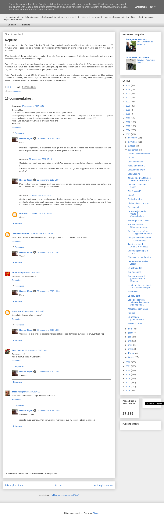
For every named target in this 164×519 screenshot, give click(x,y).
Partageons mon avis (136, 39)
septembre (133, 150)
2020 (128, 106)
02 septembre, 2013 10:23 (33, 311)
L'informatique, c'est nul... (139, 203)
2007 (128, 382)
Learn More (141, 7)
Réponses (19, 133)
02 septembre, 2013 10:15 (40, 159)
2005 (128, 390)
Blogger (96, 513)
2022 (128, 97)
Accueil (59, 485)
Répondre (16, 127)
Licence (26, 25)
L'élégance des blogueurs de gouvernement (139, 238)
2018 (128, 114)
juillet (130, 333)
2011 (128, 366)
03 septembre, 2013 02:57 (40, 195)
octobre (132, 146)
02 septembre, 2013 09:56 (33, 106)
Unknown (23, 213)
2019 (128, 110)
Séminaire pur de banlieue (140, 257)
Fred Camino (18, 350)
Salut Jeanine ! (135, 174)
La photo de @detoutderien (136, 318)
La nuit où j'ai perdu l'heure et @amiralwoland (137, 214)
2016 (128, 122)
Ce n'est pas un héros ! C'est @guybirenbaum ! (140, 232)
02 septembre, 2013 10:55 (48, 330)
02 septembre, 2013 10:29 (36, 350)
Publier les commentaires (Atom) (65, 495)
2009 (128, 374)
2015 (128, 126)
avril (130, 345)
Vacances (17, 91)
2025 (128, 85)
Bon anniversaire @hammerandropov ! (139, 225)
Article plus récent (14, 485)
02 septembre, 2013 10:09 (48, 138)
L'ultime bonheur (135, 161)
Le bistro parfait (135, 268)
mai (130, 341)
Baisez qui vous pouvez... (139, 220)
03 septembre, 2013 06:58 (40, 213)
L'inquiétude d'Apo (136, 170)
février (131, 353)
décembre (133, 138)
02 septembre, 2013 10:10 (29, 272)
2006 (128, 386)
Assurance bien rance (138, 309)
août (130, 329)
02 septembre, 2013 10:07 (48, 252)
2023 (128, 93)
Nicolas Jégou (25, 138)
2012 (128, 362)
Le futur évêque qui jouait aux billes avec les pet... (140, 286)
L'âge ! (131, 195)
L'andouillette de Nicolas (139, 153)
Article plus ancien (103, 485)
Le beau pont (134, 296)
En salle (12, 25)
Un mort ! (132, 157)
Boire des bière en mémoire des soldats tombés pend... (138, 302)
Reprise (131, 313)
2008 (128, 378)
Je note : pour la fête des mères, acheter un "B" (139, 179)
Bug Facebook (134, 272)
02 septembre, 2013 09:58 (41, 233)
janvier (131, 357)
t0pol (14, 392)
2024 (128, 89)
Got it (153, 7)
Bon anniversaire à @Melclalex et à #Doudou (136, 278)
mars (130, 349)
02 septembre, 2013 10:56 (48, 180)
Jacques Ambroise (20, 233)
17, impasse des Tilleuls (137, 57)
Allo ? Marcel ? (135, 191)
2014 (128, 130)
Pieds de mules (135, 199)
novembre (133, 142)
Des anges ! (133, 207)
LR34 (14, 272)
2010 (128, 370)
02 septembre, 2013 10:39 (29, 392)
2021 (128, 101)
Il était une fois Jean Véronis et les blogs (138, 245)
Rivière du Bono (135, 323)
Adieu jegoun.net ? (136, 166)
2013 (128, 134)
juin (130, 337)
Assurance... (133, 291)
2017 (128, 118)
